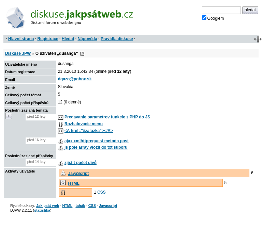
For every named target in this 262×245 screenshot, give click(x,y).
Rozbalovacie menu (83, 123)
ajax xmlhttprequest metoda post (96, 140)
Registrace (47, 38)
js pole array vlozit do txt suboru (96, 147)
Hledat (68, 38)
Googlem (213, 18)
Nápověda (87, 38)
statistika (42, 210)
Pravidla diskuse (117, 38)
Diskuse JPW (18, 53)
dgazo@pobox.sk (75, 79)
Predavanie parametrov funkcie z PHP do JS (107, 117)
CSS (101, 192)
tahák (80, 205)
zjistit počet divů (80, 162)
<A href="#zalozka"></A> (88, 130)
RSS (82, 54)
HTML (73, 183)
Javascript (108, 205)
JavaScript (78, 173)
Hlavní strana (21, 38)
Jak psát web (47, 205)
